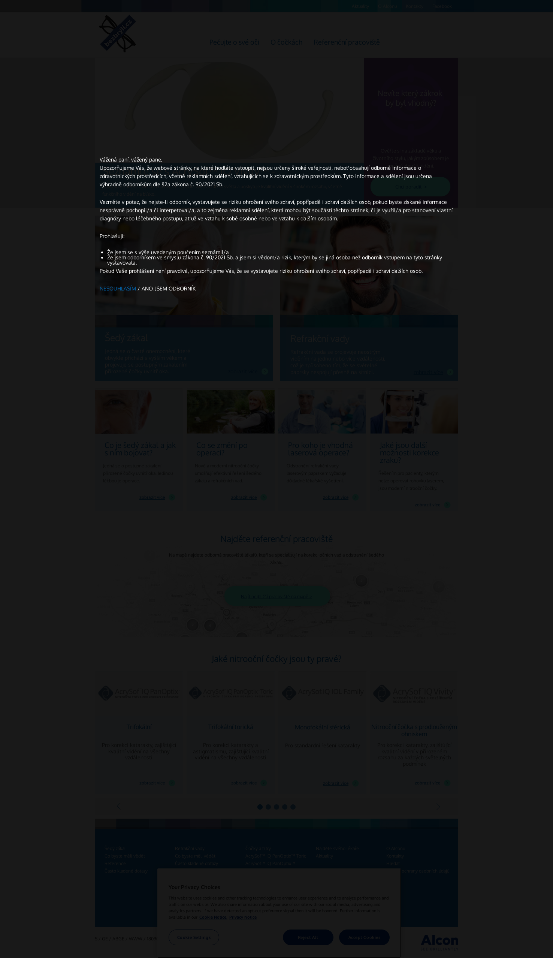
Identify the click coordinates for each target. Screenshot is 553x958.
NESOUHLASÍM (118, 288)
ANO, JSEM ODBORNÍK (169, 288)
